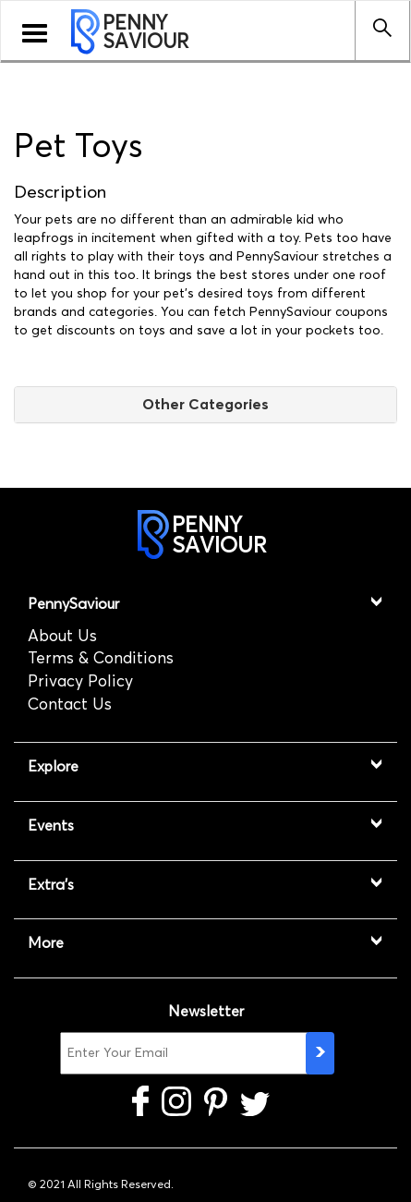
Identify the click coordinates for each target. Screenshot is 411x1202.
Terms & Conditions (101, 658)
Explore (53, 766)
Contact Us (70, 704)
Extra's (51, 884)
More (46, 943)
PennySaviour (73, 604)
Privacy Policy (80, 681)
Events (51, 825)
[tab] (205, 404)
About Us (62, 635)
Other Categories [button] (205, 404)
